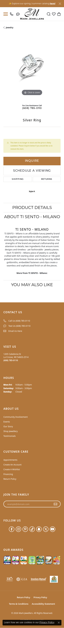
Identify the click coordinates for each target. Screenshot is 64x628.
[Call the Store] (10, 360)
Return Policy (9, 479)
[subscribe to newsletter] (55, 504)
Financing (8, 474)
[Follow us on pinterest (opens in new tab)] (25, 529)
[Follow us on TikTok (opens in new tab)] (32, 529)
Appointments (10, 459)
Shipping (18, 179)
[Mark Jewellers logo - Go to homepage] (32, 14)
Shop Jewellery (10, 431)
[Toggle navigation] (5, 14)
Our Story (8, 426)
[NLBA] (54, 579)
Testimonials (9, 436)
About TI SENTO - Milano (32, 216)
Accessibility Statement (43, 603)
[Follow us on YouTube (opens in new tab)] (52, 529)
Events (6, 421)
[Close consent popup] (59, 623)
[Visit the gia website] (21, 579)
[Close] (60, 4)
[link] (12, 14)
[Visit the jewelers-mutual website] (38, 579)
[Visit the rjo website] (9, 579)
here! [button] (52, 3)
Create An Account (12, 464)
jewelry (9, 27)
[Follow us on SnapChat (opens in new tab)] (39, 529)
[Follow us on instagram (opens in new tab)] (18, 529)
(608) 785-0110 (32, 108)
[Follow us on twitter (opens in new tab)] (45, 529)
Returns (46, 179)
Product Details (32, 207)
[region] (32, 67)
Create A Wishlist (11, 469)
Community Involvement (15, 416)
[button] (48, 14)
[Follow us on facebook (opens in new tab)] (11, 529)
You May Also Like (32, 284)
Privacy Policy (40, 597)
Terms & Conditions (19, 603)
